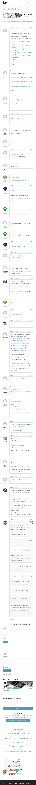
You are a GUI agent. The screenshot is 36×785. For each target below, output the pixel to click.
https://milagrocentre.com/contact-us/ (22, 193)
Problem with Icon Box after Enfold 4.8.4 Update (14, 7)
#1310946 (31, 27)
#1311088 (31, 309)
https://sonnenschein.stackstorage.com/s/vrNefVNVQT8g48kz (23, 81)
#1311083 (31, 298)
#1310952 (31, 138)
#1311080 (31, 278)
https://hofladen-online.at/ (20, 180)
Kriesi (8, 682)
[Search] (28, 2)
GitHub (18, 740)
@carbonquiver (17, 389)
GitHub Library (20, 746)
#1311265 (31, 519)
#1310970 (31, 205)
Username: (5, 628)
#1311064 (31, 252)
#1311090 (31, 320)
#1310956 (31, 149)
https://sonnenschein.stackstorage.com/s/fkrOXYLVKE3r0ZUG (23, 86)
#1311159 (31, 435)
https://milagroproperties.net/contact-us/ (19, 190)
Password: (4, 633)
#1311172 (31, 476)
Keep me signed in (7, 638)
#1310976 (31, 230)
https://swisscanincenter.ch (23, 424)
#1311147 (31, 397)
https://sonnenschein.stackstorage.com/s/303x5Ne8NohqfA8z (23, 77)
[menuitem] (28, 2)
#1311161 (31, 458)
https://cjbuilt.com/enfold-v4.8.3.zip (18, 246)
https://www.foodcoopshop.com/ (17, 178)
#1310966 (31, 185)
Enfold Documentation (23, 733)
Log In (5, 641)
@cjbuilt (12, 255)
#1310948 (31, 95)
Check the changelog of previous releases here (18, 720)
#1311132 (31, 375)
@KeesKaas (13, 223)
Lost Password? (9, 674)
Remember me (6, 667)
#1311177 (31, 487)
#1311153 (31, 421)
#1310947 (31, 70)
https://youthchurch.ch (21, 464)
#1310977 (31, 241)
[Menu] (31, 2)
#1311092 (31, 331)
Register (4, 674)
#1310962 (31, 173)
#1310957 (31, 163)
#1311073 (31, 264)
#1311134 (31, 386)
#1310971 (31, 219)
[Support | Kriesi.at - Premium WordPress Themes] (15, 2)
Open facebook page (8, 687)
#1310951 (31, 126)
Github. (29, 751)
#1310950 (31, 113)
